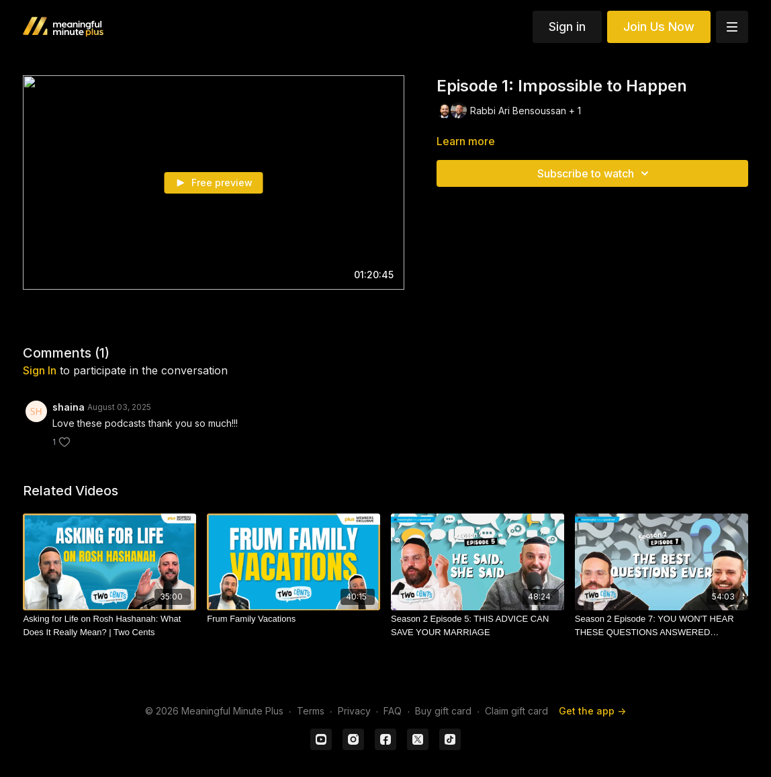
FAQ (392, 711)
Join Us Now (658, 26)
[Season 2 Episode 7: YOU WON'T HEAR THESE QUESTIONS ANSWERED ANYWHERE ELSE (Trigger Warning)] (661, 625)
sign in (39, 370)
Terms (310, 711)
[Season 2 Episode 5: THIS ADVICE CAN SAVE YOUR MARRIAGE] (477, 625)
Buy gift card (443, 711)
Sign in (567, 26)
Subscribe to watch (595, 173)
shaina (68, 407)
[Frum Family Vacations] (293, 619)
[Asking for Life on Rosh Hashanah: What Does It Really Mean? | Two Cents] (109, 625)
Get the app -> (592, 711)
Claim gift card (516, 711)
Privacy (354, 711)
